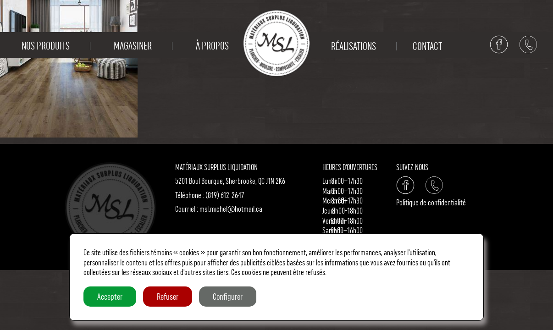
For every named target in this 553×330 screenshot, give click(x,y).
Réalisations (353, 46)
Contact (427, 46)
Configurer (228, 296)
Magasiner (133, 45)
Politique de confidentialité (431, 202)
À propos (212, 45)
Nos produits (46, 45)
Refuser (167, 296)
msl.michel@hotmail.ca (230, 209)
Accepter (109, 296)
